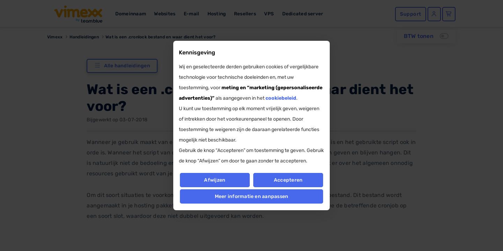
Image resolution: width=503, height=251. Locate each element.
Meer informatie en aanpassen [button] (252, 196)
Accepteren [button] (288, 180)
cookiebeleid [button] (280, 98)
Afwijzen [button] (214, 180)
